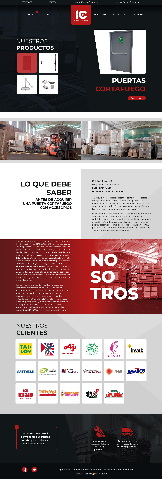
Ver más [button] (136, 98)
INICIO (31, 15)
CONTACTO (137, 15)
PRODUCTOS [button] (53, 15)
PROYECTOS (118, 15)
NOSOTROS (100, 15)
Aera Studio (99, 474)
